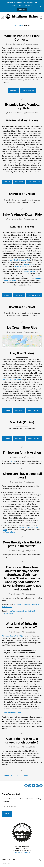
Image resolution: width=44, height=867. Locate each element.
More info (22, 9)
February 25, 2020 (30, 551)
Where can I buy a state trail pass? (22, 475)
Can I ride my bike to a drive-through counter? (22, 740)
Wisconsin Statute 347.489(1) (12, 636)
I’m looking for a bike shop (22, 452)
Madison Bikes (12, 860)
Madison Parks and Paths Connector (22, 37)
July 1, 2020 (30, 457)
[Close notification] (41, 6)
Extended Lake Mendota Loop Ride (22, 106)
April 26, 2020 (30, 482)
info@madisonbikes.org (22, 852)
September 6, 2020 (32, 113)
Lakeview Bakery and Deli (20, 260)
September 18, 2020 (32, 44)
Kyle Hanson (16, 551)
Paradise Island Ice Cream (11, 380)
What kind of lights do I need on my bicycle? (22, 625)
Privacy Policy (6, 863)
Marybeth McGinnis (16, 44)
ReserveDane (10, 532)
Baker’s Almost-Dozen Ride (22, 214)
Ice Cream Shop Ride (22, 327)
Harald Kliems (18, 457)
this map (13, 461)
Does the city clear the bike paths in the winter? (22, 544)
